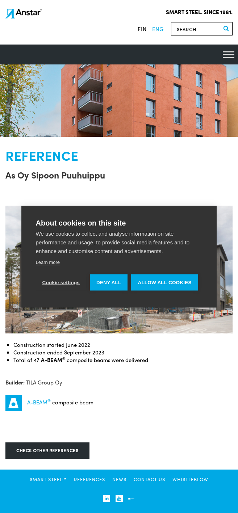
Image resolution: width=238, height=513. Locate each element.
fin (142, 29)
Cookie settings (61, 282)
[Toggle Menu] (228, 54)
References (89, 479)
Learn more (48, 262)
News (119, 479)
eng (158, 29)
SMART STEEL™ (48, 479)
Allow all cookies (164, 282)
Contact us (149, 479)
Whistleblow (190, 479)
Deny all (108, 282)
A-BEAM (39, 402)
